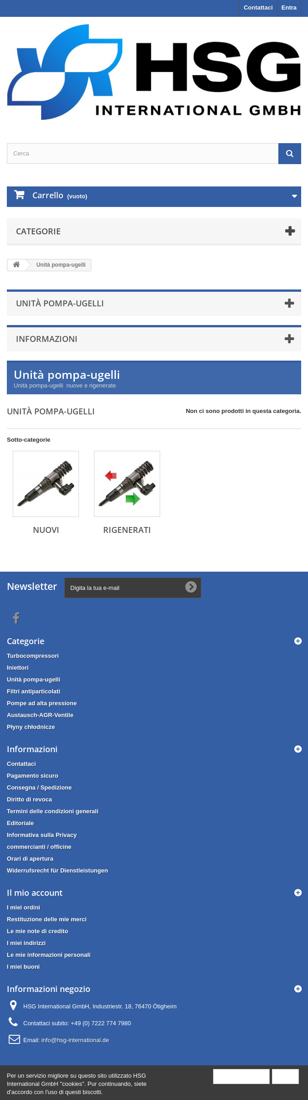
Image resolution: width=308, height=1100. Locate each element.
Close (285, 1076)
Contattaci (258, 7)
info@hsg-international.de (75, 1040)
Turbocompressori (33, 655)
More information (241, 1076)
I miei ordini (23, 907)
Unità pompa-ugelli (33, 679)
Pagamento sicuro (32, 775)
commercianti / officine (39, 846)
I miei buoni (23, 966)
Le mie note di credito (37, 931)
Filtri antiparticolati (33, 691)
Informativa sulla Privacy (42, 834)
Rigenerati (127, 529)
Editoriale (20, 823)
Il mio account (35, 892)
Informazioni (47, 338)
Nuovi (46, 529)
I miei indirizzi (26, 943)
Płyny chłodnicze (31, 726)
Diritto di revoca (29, 799)
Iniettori (18, 667)
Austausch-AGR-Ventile (40, 715)
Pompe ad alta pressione (42, 703)
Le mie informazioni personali (48, 954)
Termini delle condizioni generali (53, 811)
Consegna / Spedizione (39, 787)
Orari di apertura (30, 858)
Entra (289, 7)
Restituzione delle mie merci (47, 919)
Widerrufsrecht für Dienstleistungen (57, 870)
